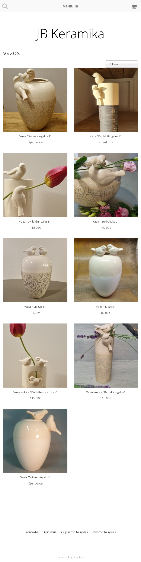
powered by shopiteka (71, 557)
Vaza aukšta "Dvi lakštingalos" (105, 392)
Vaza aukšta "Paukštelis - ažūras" (35, 392)
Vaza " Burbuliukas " (105, 221)
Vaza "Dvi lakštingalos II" (35, 136)
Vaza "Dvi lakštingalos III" (35, 221)
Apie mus (50, 532)
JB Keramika (70, 33)
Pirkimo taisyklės (104, 532)
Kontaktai (32, 532)
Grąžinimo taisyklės (74, 532)
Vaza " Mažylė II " (35, 307)
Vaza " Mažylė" (105, 307)
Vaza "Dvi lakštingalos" (35, 477)
